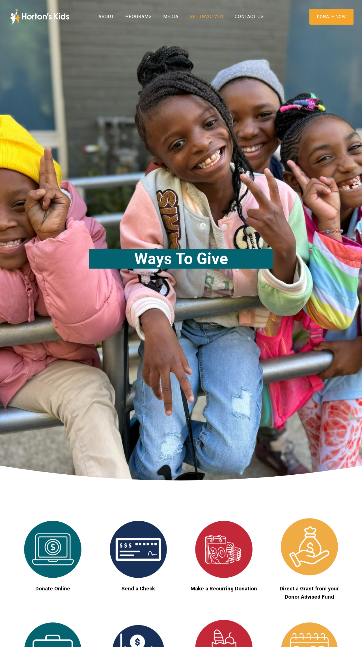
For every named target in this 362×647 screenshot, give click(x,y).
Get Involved (206, 16)
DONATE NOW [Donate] (331, 16)
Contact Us (249, 16)
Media (170, 16)
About (106, 16)
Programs (138, 16)
